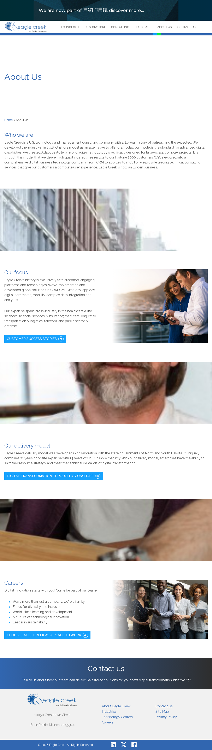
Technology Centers (117, 717)
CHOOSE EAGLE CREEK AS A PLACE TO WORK (44, 635)
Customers (143, 27)
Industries (109, 712)
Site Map (162, 712)
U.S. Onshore (96, 27)
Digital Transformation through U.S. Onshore (50, 476)
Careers (107, 722)
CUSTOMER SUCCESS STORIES (32, 339)
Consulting (120, 27)
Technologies (70, 27)
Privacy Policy (166, 717)
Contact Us (186, 27)
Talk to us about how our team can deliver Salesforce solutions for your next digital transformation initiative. (106, 680)
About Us (164, 27)
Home (8, 120)
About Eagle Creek (116, 706)
